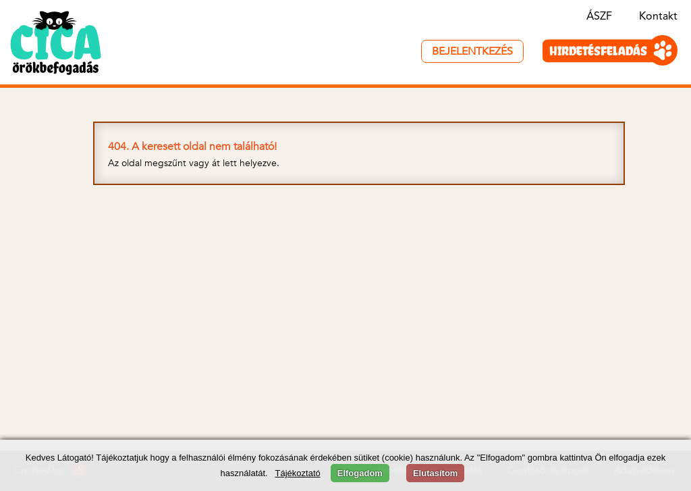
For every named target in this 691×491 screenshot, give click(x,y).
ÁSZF (599, 16)
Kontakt (658, 16)
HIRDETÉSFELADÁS (598, 50)
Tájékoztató (298, 473)
